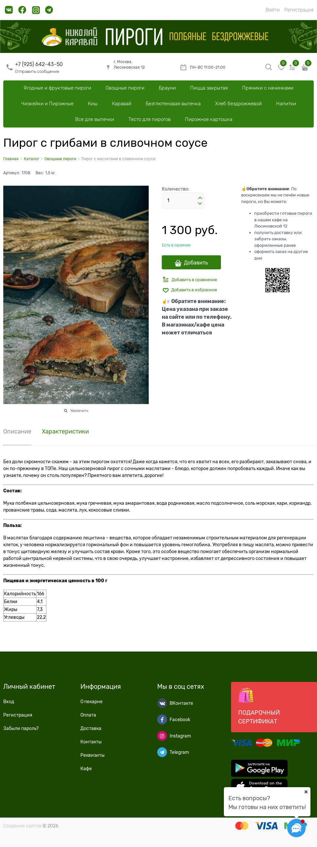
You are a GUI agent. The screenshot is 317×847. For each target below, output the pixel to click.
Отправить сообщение (37, 71)
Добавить (196, 263)
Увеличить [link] (79, 411)
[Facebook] (162, 719)
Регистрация (299, 9)
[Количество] (183, 201)
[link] (9, 12)
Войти (273, 9)
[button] (200, 198)
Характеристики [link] (65, 432)
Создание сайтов (22, 825)
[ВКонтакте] (162, 703)
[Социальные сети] (296, 828)
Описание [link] (17, 432)
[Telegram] (162, 752)
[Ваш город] (306, 791)
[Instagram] (162, 736)
